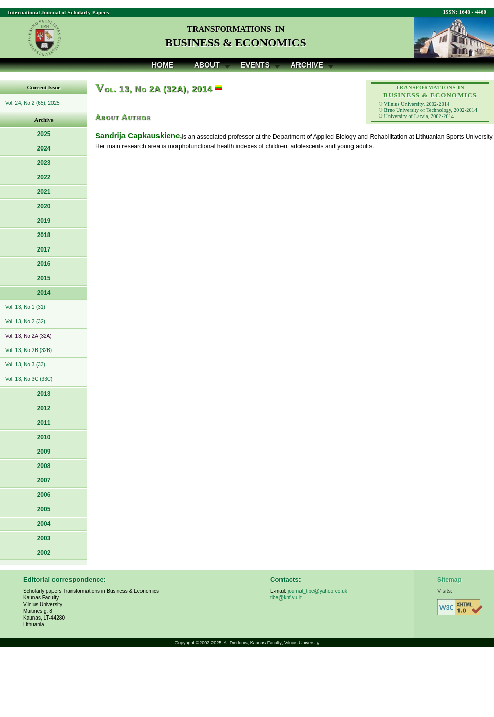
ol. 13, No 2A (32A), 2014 (154, 89)
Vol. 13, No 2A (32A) (28, 336)
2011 (44, 422)
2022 (44, 177)
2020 (44, 206)
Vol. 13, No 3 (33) (25, 365)
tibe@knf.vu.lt (286, 598)
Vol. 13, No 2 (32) (25, 321)
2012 (44, 408)
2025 (44, 134)
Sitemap (449, 579)
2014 (44, 292)
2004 (44, 523)
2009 (44, 451)
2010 (44, 437)
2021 (44, 191)
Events (255, 65)
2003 (44, 538)
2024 (44, 148)
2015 (44, 278)
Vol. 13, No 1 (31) (25, 307)
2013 (44, 393)
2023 (44, 162)
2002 (44, 552)
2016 (44, 264)
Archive (307, 65)
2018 (44, 235)
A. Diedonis (236, 642)
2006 (44, 494)
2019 (44, 220)
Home (162, 65)
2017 (44, 249)
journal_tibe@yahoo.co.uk (317, 591)
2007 (44, 480)
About (207, 65)
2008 (44, 466)
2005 (44, 509)
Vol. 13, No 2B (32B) (28, 350)
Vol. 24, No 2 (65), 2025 (32, 103)
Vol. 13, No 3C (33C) (28, 379)
